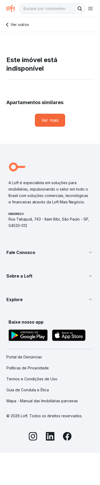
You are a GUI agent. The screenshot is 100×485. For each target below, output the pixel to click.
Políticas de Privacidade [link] (27, 368)
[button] (50, 252)
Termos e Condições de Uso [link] (31, 379)
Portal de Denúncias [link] (24, 357)
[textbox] (52, 8)
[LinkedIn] (50, 437)
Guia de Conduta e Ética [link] (27, 390)
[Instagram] (33, 437)
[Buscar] (79, 8)
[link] (50, 120)
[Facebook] (67, 437)
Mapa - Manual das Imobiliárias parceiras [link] (42, 401)
